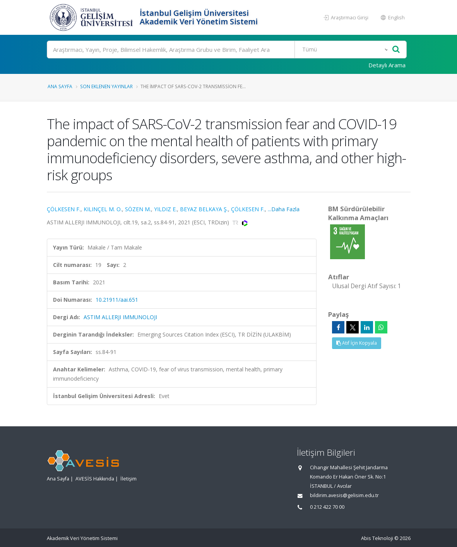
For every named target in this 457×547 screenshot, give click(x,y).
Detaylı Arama (387, 65)
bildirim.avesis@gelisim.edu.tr (344, 495)
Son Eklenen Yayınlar (106, 86)
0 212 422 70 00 (327, 507)
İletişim (128, 478)
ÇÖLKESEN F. (63, 209)
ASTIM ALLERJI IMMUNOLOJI (120, 317)
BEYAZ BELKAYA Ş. (204, 209)
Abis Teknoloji (377, 538)
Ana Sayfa (60, 86)
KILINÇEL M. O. (103, 209)
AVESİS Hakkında (94, 478)
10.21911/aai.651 (117, 299)
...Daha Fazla (284, 209)
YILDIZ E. (165, 209)
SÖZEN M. (138, 209)
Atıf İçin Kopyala (356, 343)
